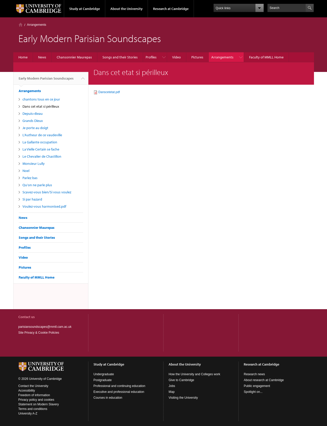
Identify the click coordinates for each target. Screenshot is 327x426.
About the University (126, 8)
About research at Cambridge (264, 380)
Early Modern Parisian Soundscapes (46, 80)
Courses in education (108, 397)
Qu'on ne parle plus (37, 185)
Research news (254, 374)
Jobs (172, 386)
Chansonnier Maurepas (74, 57)
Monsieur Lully (33, 163)
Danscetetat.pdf (109, 92)
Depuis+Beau (32, 113)
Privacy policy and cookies (36, 400)
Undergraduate (104, 374)
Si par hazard (32, 199)
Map (171, 392)
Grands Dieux (32, 120)
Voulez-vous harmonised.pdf (44, 206)
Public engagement (257, 386)
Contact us (26, 317)
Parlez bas (30, 178)
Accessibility (26, 390)
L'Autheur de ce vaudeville (42, 135)
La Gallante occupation (39, 142)
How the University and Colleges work (194, 374)
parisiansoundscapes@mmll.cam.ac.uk (45, 327)
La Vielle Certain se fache (40, 149)
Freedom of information (34, 395)
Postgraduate (103, 380)
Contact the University (33, 386)
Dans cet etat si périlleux (40, 106)
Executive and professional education (119, 392)
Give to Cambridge (181, 380)
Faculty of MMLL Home (266, 57)
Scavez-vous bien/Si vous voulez (46, 192)
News (42, 57)
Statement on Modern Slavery (38, 404)
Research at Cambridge (171, 8)
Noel (25, 170)
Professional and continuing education (119, 386)
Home (20, 24)
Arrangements (36, 25)
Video (176, 57)
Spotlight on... (253, 392)
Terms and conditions (32, 409)
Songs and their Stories (120, 57)
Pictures (197, 57)
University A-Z (28, 413)
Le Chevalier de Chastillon (41, 156)
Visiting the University (183, 397)
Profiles (151, 57)
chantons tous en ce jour (41, 99)
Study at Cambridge (84, 8)
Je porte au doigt (35, 128)
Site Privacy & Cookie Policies (38, 332)
